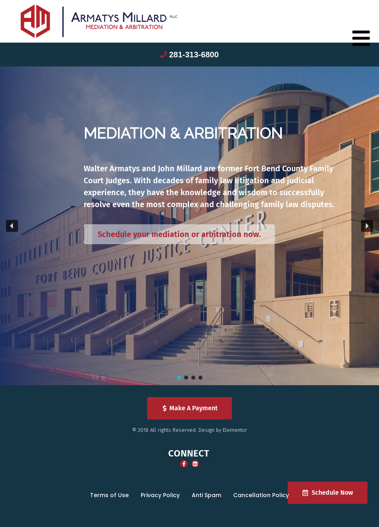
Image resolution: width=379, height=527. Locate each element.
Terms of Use (109, 495)
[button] (12, 226)
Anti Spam (206, 495)
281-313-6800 (194, 54)
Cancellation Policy (261, 495)
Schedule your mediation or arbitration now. (179, 234)
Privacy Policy (160, 495)
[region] (189, 226)
